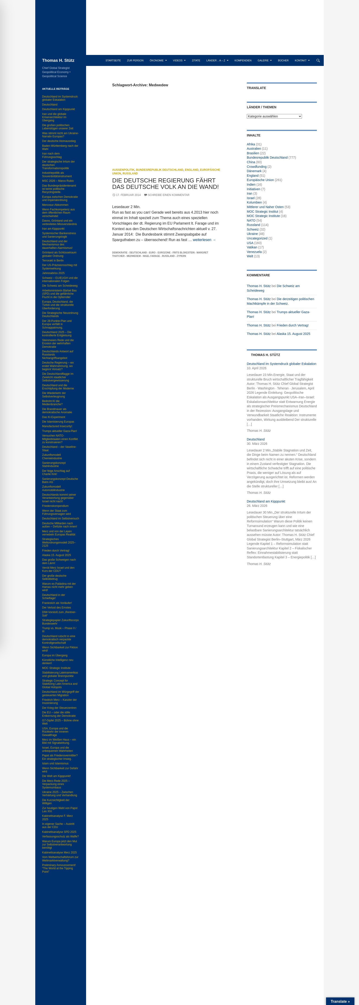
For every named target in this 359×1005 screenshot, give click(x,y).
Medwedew (134, 256)
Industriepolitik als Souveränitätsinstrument (57, 174)
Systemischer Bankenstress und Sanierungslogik (59, 235)
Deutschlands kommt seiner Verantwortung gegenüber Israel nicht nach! (59, 498)
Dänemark (254, 171)
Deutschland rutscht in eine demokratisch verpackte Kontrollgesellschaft (58, 639)
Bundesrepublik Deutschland (159, 169)
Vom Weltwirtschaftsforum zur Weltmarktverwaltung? (60, 859)
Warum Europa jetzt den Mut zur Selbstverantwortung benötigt (59, 845)
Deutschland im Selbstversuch (60, 518)
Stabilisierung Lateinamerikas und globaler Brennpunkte (60, 674)
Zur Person (135, 60)
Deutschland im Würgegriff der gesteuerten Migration (60, 693)
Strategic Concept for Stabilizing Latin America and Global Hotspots (59, 684)
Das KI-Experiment (53, 417)
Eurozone (164, 252)
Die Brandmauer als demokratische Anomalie (57, 410)
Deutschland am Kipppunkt (266, 501)
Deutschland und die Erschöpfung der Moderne (58, 387)
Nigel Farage (151, 256)
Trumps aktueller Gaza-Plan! (59, 431)
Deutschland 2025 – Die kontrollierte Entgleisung (56, 334)
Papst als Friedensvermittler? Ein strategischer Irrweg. (60, 757)
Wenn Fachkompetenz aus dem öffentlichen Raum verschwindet (58, 213)
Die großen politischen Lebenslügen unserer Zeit (57, 127)
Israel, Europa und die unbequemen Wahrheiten (57, 749)
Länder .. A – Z (216, 60)
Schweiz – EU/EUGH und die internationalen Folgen (60, 279)
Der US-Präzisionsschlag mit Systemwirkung (59, 266)
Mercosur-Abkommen (55, 204)
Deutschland (138, 252)
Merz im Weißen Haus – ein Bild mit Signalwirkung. (59, 741)
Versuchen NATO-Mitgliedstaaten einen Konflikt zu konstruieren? (60, 439)
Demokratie (119, 252)
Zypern (181, 256)
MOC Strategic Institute (263, 216)
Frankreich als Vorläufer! (57, 603)
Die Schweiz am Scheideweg (60, 285)
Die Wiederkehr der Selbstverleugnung (54, 394)
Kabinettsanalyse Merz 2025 (59, 852)
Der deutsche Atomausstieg (59, 141)
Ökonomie (157, 60)
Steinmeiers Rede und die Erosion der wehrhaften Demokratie (58, 343)
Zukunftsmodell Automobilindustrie (53, 488)
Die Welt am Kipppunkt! (56, 776)
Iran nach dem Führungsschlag (52, 155)
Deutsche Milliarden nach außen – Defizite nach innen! (59, 525)
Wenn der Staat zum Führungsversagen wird (56, 512)
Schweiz (253, 229)
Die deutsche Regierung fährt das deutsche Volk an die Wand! (165, 183)
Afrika (251, 144)
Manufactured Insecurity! (57, 426)
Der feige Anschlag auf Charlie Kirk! (56, 472)
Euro (152, 252)
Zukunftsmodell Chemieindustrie (52, 456)
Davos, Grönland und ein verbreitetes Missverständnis (59, 222)
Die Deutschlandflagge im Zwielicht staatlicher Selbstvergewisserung (57, 377)
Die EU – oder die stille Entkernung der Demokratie (59, 714)
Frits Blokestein (184, 252)
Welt (250, 256)
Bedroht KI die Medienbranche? (52, 402)
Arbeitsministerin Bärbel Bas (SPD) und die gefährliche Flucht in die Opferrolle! (59, 294)
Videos (178, 60)
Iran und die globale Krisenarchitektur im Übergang (54, 117)
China (251, 162)
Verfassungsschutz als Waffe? (60, 836)
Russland (130, 173)
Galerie (263, 60)
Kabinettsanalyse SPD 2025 (59, 832)
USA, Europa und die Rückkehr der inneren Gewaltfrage (55, 732)
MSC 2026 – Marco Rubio (58, 180)
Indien (251, 184)
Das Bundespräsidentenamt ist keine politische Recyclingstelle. (59, 189)
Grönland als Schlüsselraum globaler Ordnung (59, 254)
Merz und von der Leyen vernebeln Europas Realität (58, 533)
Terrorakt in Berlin (53, 260)
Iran (249, 193)
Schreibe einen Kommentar (169, 195)
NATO (251, 220)
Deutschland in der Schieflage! (53, 596)
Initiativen (253, 189)
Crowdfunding (257, 166)
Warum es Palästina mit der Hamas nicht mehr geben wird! (59, 587)
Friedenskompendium (55, 506)
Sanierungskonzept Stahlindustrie (54, 464)
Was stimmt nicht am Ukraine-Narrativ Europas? (60, 135)
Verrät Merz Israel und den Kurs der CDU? (58, 569)
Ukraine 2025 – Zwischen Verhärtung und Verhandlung (59, 793)
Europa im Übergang (55, 655)
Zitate (196, 60)
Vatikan (252, 247)
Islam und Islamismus (55, 763)
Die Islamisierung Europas (58, 421)
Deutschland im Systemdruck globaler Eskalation (281, 364)
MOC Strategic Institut (262, 211)
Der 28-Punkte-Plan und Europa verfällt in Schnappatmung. (57, 324)
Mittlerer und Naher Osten (265, 207)
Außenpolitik (123, 169)
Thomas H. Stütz (58, 60)
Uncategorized (257, 238)
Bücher (283, 60)
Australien (254, 148)
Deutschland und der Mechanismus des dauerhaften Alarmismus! (57, 245)
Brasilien (253, 153)
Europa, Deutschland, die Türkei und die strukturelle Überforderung (58, 305)
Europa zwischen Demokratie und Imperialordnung (60, 198)
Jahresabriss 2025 (53, 273)
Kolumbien (254, 202)
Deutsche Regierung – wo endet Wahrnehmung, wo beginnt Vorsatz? (58, 366)
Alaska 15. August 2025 (293, 334)
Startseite (113, 60)
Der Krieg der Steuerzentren (59, 707)
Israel (251, 198)
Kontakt (301, 60)
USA (250, 243)
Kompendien (243, 60)
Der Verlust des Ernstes (56, 607)
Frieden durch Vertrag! (293, 325)
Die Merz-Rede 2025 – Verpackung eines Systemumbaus (56, 784)
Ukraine (252, 234)
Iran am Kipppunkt (53, 228)
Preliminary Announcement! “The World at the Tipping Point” (59, 868)
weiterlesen (204, 240)
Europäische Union (260, 180)
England (191, 169)
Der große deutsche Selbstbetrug (54, 577)
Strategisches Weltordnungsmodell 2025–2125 (59, 542)
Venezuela (254, 252)
